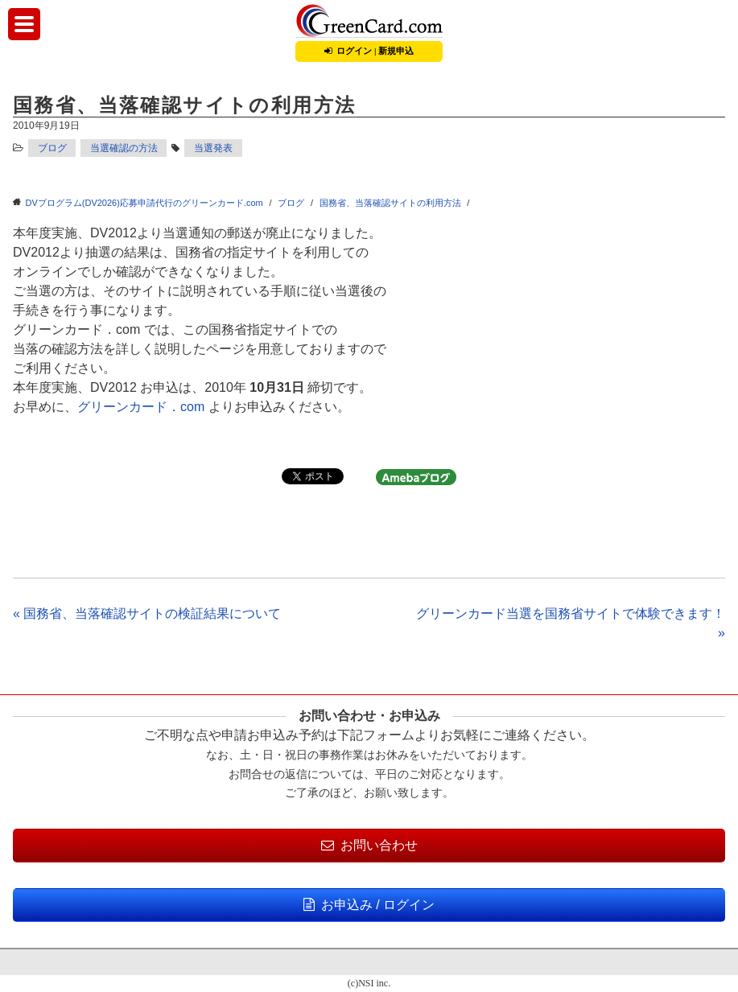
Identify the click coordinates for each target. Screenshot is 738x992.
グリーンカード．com (140, 407)
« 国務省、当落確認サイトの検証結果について (147, 613)
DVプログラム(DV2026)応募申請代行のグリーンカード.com (144, 203)
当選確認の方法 (124, 148)
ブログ (52, 148)
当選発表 (213, 148)
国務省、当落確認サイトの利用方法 (390, 203)
